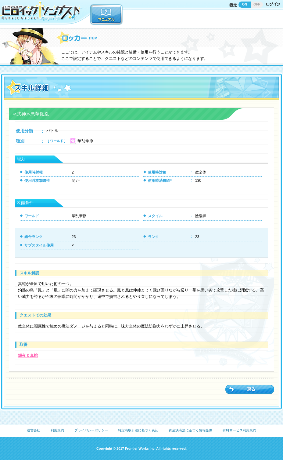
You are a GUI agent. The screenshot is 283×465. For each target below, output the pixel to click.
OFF (256, 4)
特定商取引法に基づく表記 (138, 430)
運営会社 (33, 430)
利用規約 (57, 430)
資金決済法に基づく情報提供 (190, 430)
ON (244, 4)
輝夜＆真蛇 (28, 355)
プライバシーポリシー (91, 430)
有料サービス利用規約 (239, 430)
